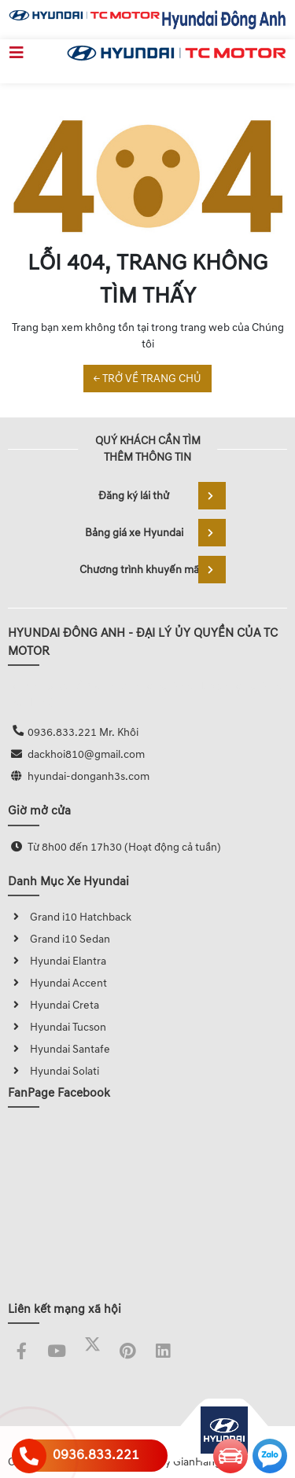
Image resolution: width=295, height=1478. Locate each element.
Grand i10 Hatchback (69, 917)
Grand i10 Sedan (59, 939)
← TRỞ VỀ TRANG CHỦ (147, 378)
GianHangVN (204, 1462)
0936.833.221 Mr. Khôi (83, 732)
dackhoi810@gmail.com (86, 754)
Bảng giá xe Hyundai (155, 532)
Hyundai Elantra (57, 961)
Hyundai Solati (53, 1071)
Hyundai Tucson (57, 1027)
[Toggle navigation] (16, 53)
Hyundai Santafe (59, 1049)
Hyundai (40, 1005)
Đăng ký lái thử (162, 495)
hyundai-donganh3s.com (88, 776)
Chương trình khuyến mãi (152, 569)
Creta (85, 1005)
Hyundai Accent (57, 983)
